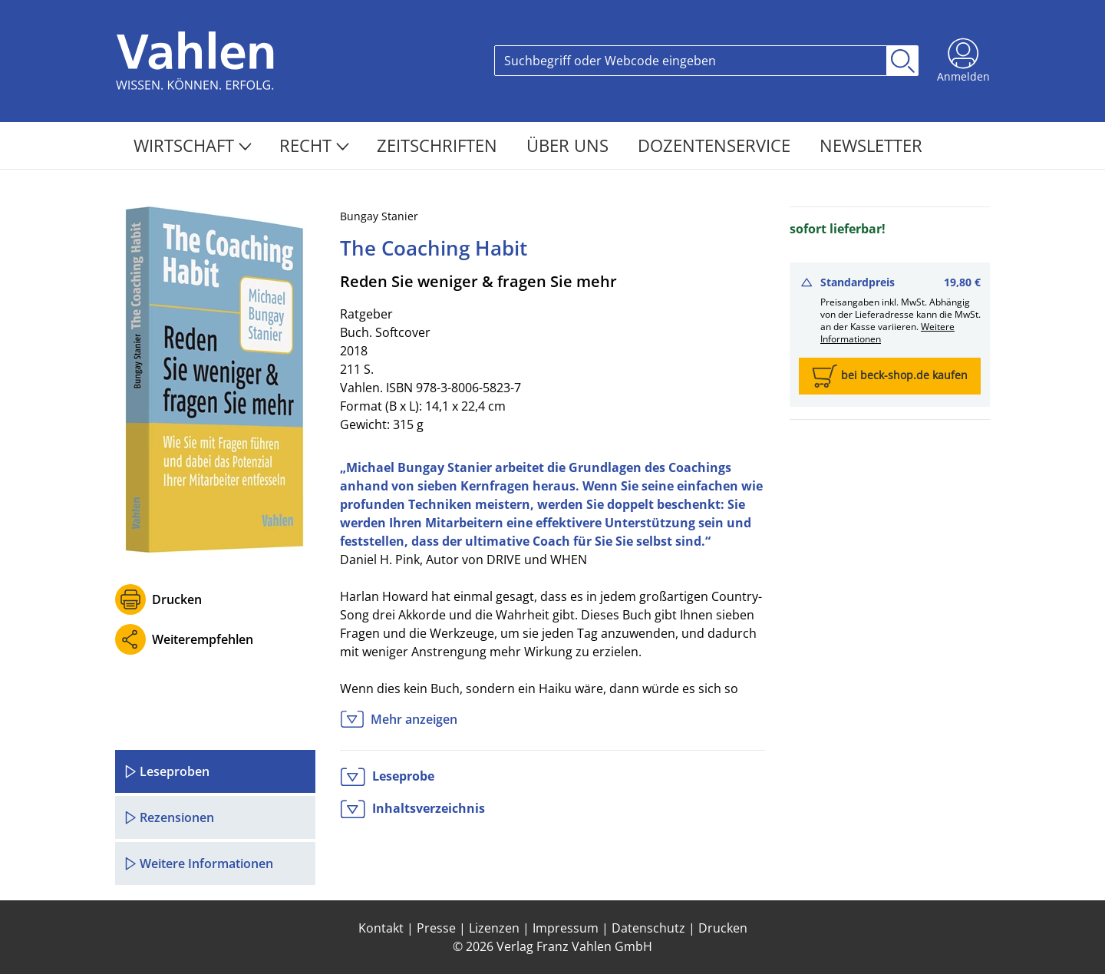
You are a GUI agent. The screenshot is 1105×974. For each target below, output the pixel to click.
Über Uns (569, 145)
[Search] (690, 60)
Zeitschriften (439, 145)
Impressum (566, 928)
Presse (436, 928)
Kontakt (381, 928)
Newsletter (871, 145)
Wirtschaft (193, 145)
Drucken (177, 599)
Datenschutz (648, 928)
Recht (314, 145)
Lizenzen (494, 928)
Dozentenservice (716, 145)
